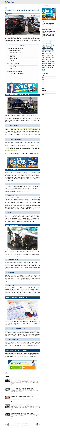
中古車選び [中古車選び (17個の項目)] (43, 46)
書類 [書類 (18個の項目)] (49, 54)
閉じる (24, 45)
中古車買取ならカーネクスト (30, 432)
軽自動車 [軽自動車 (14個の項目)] (49, 62)
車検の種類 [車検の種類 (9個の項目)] (49, 60)
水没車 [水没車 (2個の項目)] (47, 56)
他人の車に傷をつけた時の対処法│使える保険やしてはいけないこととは (48, 24)
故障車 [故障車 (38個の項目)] (47, 54)
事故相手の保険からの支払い (13, 55)
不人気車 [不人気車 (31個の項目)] (43, 44)
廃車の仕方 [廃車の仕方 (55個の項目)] (43, 52)
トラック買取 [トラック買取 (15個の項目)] (48, 40)
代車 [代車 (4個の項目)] (43, 48)
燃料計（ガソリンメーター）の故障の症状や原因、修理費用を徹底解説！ (48, 33)
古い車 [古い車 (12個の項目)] (43, 50)
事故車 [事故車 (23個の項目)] (52, 46)
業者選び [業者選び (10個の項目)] (43, 56)
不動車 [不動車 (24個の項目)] (47, 44)
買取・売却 (34, 429)
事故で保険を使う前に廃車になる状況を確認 (15, 48)
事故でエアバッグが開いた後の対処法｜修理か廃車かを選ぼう (25, 396)
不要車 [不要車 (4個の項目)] (50, 44)
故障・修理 (30, 429)
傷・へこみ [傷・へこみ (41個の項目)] (49, 48)
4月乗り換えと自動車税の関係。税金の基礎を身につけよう (48, 30)
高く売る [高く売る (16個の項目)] (43, 66)
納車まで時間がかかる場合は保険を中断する (16, 73)
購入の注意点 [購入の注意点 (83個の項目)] (52, 58)
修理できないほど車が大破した (14, 50)
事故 (6, 372)
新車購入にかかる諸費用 (13, 58)
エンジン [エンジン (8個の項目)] (43, 38)
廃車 (26, 429)
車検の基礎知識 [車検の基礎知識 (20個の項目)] (44, 60)
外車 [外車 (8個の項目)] (50, 50)
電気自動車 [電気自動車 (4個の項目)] (51, 64)
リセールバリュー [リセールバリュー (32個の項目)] (44, 42)
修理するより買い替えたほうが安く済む (16, 52)
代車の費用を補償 (12, 68)
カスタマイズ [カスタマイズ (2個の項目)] (48, 38)
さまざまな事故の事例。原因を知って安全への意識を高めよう (25, 379)
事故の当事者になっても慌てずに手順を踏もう (16, 78)
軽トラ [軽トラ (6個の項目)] (46, 62)
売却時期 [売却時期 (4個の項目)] (47, 50)
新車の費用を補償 (12, 66)
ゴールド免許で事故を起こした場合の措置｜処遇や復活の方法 (25, 388)
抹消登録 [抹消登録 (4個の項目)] (52, 52)
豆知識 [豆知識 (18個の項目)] (48, 58)
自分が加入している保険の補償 (13, 63)
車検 (37, 429)
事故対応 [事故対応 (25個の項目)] (48, 46)
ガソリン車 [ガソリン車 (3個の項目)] (53, 38)
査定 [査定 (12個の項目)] (52, 54)
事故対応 (7, 373)
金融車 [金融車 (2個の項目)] (48, 64)
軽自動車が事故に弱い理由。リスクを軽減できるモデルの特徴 (25, 413)
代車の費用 (11, 60)
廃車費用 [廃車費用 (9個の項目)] (48, 52)
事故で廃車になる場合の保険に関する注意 (15, 71)
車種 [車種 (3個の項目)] (43, 62)
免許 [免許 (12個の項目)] (53, 48)
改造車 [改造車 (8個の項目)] (43, 54)
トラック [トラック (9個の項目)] (43, 40)
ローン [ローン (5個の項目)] (50, 42)
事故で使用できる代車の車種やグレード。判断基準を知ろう (25, 404)
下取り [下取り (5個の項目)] (53, 42)
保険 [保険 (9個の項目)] (45, 48)
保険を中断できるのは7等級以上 (15, 75)
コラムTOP (23, 429)
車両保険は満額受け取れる (14, 64)
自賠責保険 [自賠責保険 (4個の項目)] (43, 58)
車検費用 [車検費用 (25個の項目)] (54, 60)
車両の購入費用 (12, 56)
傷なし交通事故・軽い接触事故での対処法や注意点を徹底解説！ (48, 27)
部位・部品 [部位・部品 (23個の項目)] (43, 64)
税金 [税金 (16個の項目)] (50, 56)
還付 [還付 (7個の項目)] (53, 62)
